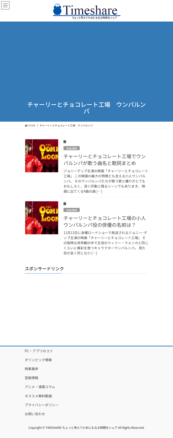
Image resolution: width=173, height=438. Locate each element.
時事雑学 (31, 368)
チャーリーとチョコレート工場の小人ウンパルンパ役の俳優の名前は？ (104, 221)
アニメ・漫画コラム (40, 386)
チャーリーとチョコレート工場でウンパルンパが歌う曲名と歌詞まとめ (104, 159)
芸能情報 (71, 148)
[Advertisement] (86, 58)
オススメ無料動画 (38, 395)
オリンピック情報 (38, 359)
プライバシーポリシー (42, 404)
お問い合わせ (35, 413)
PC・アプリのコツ (39, 350)
